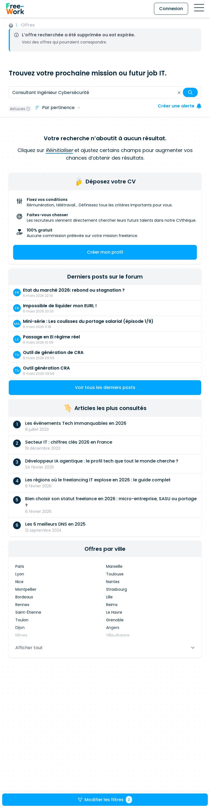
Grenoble (115, 620)
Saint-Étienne (28, 612)
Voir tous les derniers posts (105, 387)
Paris (19, 566)
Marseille (114, 566)
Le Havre (114, 612)
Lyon (19, 574)
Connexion (171, 8)
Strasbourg (116, 589)
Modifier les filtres (105, 799)
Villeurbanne (118, 635)
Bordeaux (24, 597)
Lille (109, 597)
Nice (19, 581)
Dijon (20, 627)
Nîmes (21, 635)
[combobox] (105, 92)
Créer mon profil (105, 252)
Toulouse (115, 574)
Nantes (112, 581)
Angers (112, 627)
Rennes (22, 604)
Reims (112, 604)
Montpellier (25, 589)
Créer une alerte (180, 106)
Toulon (21, 620)
